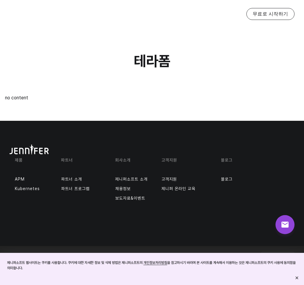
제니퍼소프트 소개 (131, 179)
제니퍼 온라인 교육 (178, 188)
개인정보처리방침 (155, 263)
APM (20, 179)
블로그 (226, 179)
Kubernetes (27, 188)
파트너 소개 (71, 179)
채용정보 (123, 188)
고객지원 (169, 179)
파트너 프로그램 (75, 188)
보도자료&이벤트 (130, 198)
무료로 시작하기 (270, 13)
